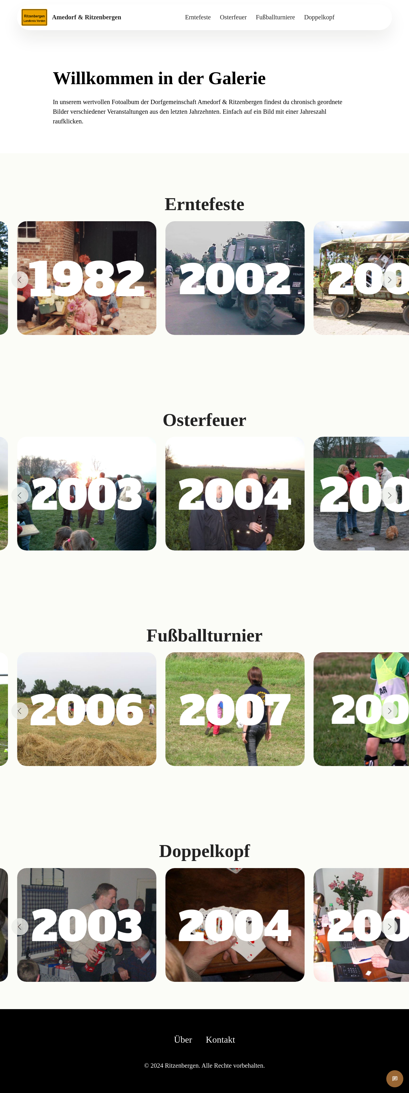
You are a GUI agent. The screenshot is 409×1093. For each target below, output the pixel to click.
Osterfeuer (233, 17)
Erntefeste (198, 17)
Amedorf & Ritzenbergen (86, 17)
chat (395, 1078)
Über (183, 1039)
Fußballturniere (275, 17)
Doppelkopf (319, 17)
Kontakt (220, 1039)
